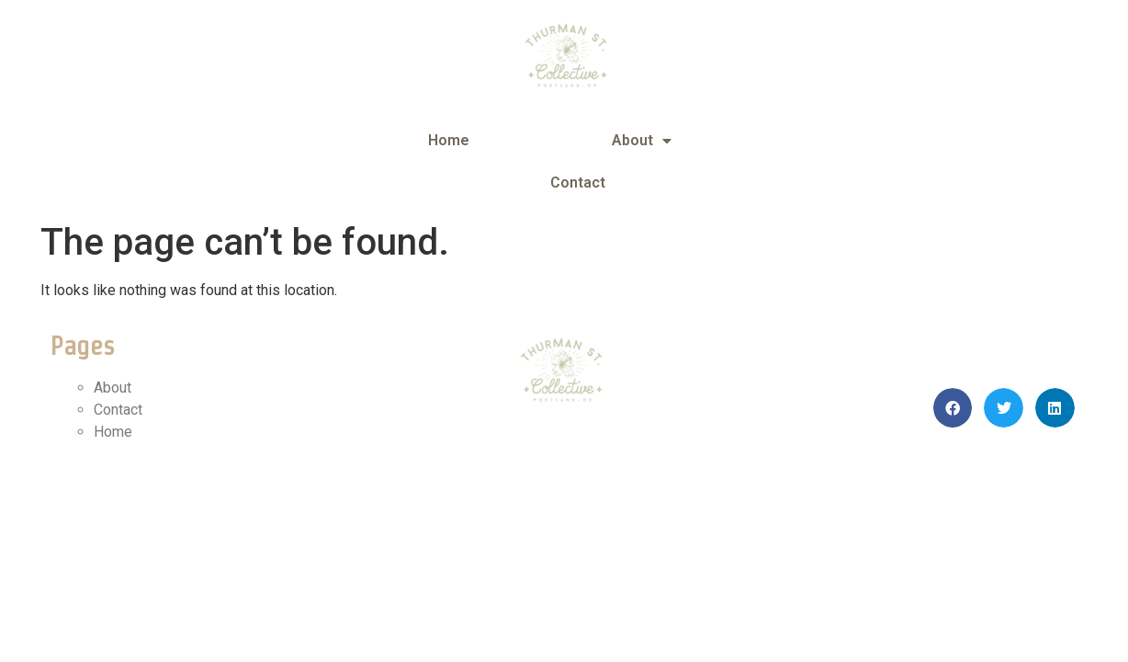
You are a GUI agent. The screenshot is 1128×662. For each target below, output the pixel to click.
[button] (953, 408)
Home (448, 140)
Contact (577, 182)
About (641, 140)
